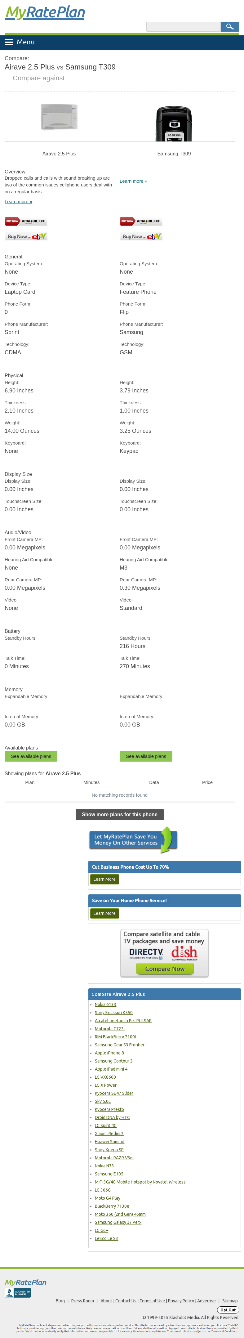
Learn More (105, 879)
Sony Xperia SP (109, 1149)
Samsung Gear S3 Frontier (119, 1044)
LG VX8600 (105, 1077)
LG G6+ (101, 1230)
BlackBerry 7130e (112, 1206)
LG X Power (106, 1085)
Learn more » (18, 201)
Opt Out (228, 1310)
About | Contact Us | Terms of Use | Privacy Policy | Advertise (158, 1300)
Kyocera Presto (109, 1109)
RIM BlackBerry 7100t (115, 1036)
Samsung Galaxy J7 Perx (118, 1222)
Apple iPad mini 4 (111, 1069)
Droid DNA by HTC (112, 1117)
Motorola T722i (110, 1028)
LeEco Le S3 (106, 1238)
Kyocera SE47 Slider (114, 1093)
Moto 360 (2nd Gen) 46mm (120, 1214)
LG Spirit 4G (106, 1125)
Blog (60, 1300)
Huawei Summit (109, 1141)
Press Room (82, 1300)
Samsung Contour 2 (114, 1060)
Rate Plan (44, 11)
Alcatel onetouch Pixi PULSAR (123, 1020)
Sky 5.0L (103, 1101)
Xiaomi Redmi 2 (109, 1133)
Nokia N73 (104, 1165)
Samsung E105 (109, 1173)
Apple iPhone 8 (109, 1052)
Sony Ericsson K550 (114, 1012)
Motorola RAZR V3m (114, 1157)
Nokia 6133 (105, 1004)
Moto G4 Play (107, 1198)
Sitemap (230, 1300)
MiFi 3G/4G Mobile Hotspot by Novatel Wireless (140, 1181)
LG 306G (103, 1190)
